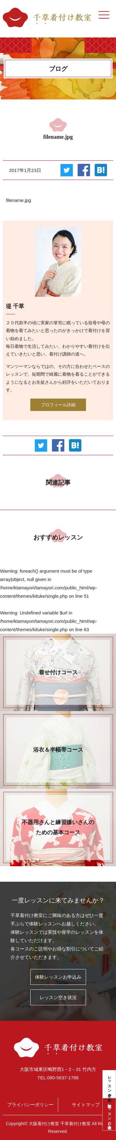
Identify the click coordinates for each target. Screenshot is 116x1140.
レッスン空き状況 (109, 1084)
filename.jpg (18, 200)
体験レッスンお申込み (109, 1114)
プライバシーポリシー (30, 1104)
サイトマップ (86, 1104)
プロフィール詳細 (58, 404)
